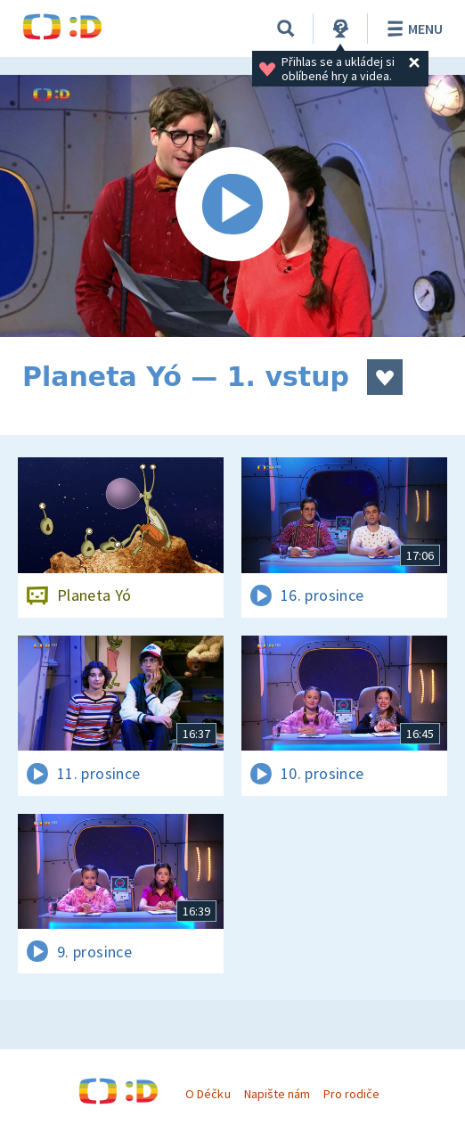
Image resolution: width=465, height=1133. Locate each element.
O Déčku (207, 1094)
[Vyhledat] (286, 28)
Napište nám (277, 1094)
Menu (412, 28)
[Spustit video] (232, 206)
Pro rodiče (351, 1094)
